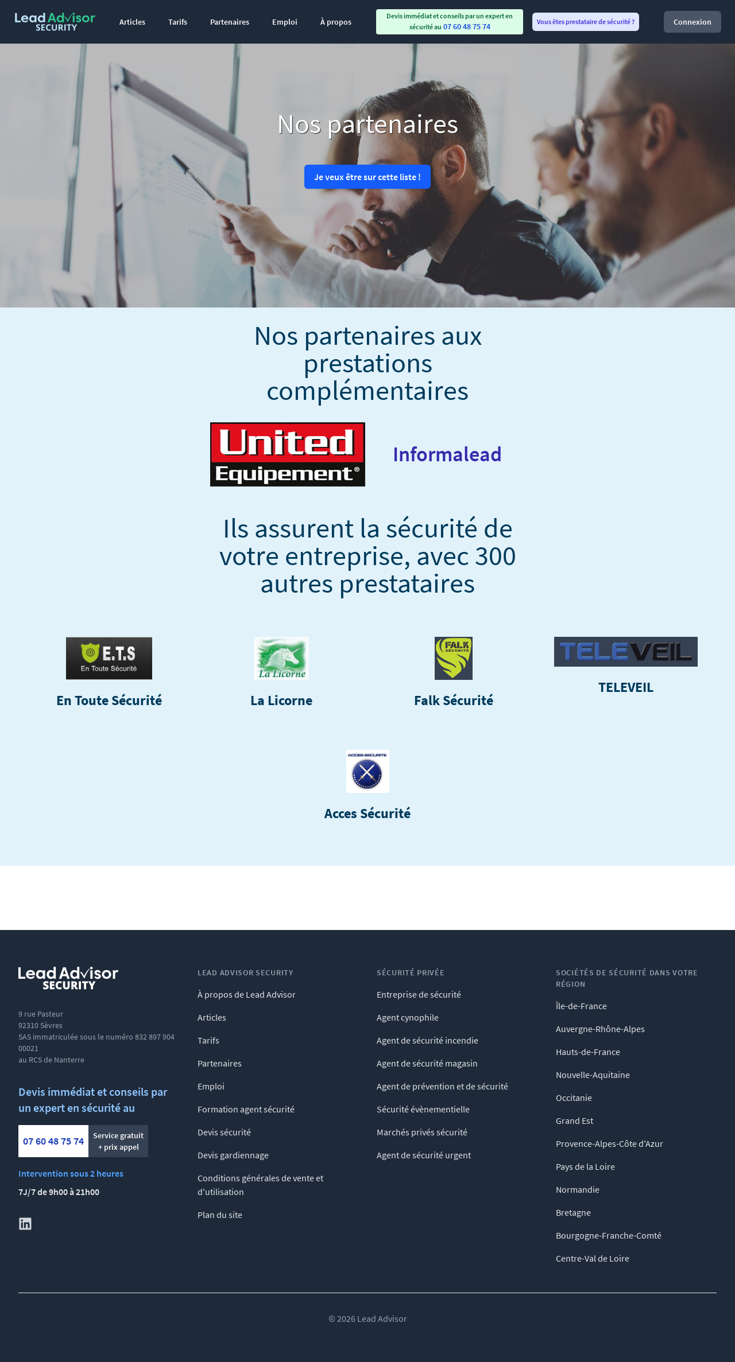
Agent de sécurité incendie (427, 1040)
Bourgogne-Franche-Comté (609, 1235)
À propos (335, 22)
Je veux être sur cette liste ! (367, 176)
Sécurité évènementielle (423, 1109)
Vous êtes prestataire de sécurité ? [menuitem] (586, 21)
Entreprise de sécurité (419, 994)
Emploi (284, 22)
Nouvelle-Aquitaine (593, 1074)
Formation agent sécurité (246, 1109)
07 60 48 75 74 (53, 1140)
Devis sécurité (224, 1132)
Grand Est (574, 1120)
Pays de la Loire (585, 1166)
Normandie (577, 1189)
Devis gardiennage (233, 1155)
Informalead (447, 454)
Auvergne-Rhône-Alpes (600, 1028)
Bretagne (573, 1212)
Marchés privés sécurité (422, 1132)
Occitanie (574, 1097)
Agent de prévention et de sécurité (442, 1086)
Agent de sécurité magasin (427, 1063)
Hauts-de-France (588, 1051)
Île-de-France (581, 1005)
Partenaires (229, 22)
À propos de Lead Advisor (247, 994)
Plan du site (220, 1214)
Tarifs (177, 22)
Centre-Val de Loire (592, 1258)
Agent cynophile (408, 1017)
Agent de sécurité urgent (424, 1155)
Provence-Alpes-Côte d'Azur (609, 1143)
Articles (132, 22)
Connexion (692, 22)
